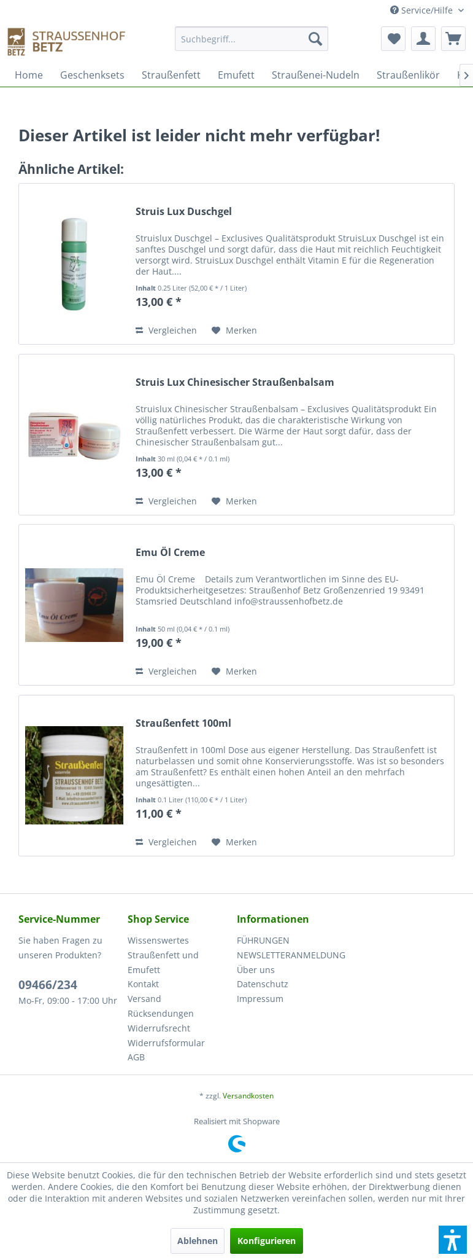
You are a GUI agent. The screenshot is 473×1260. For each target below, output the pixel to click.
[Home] (29, 75)
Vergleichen (166, 330)
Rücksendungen (161, 1013)
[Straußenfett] (171, 75)
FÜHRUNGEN (263, 940)
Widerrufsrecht (159, 1028)
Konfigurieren (266, 1240)
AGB (136, 1057)
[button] (453, 1240)
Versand (144, 998)
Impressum (260, 998)
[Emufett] (236, 75)
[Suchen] (315, 38)
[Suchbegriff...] (252, 38)
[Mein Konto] (423, 38)
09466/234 (47, 985)
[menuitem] (252, 44)
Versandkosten (248, 1095)
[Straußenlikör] (408, 75)
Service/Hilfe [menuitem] (422, 10)
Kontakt (143, 984)
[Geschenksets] (92, 75)
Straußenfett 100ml (183, 723)
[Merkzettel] (393, 38)
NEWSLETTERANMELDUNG (288, 955)
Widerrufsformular (166, 1043)
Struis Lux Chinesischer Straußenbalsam (235, 382)
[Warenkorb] (453, 38)
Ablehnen (197, 1240)
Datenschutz (262, 984)
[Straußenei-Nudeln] (315, 75)
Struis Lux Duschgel (184, 211)
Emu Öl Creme (170, 552)
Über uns (256, 970)
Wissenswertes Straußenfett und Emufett (163, 955)
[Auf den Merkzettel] (234, 330)
